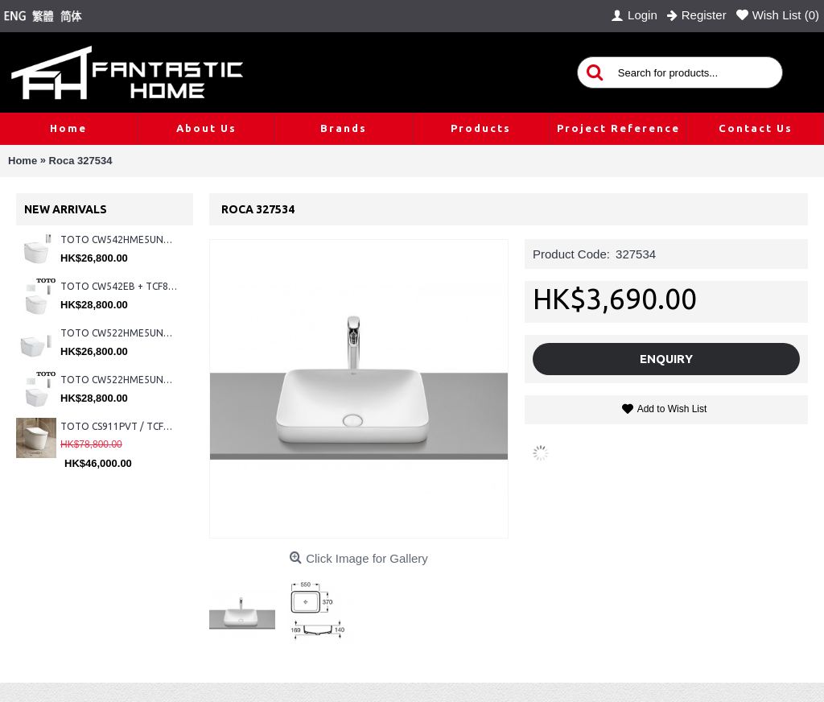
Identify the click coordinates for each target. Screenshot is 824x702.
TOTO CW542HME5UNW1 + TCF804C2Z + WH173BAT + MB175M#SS (118, 239)
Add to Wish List (672, 409)
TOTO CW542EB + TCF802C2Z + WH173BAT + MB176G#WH (118, 286)
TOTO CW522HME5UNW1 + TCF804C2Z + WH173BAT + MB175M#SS (118, 333)
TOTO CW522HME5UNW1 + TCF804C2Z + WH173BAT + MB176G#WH (118, 379)
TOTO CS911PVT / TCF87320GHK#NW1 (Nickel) (118, 426)
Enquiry (666, 358)
